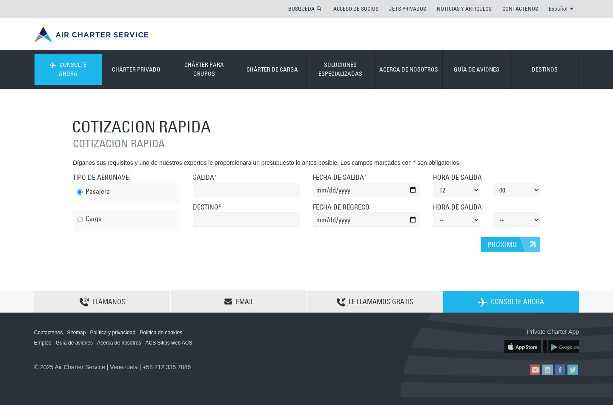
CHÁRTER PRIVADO (136, 69)
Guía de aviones (74, 343)
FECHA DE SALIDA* (340, 177)
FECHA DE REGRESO (341, 207)
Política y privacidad (112, 333)
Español (561, 8)
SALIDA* (205, 177)
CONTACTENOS (520, 8)
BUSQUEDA (301, 8)
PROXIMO (502, 244)
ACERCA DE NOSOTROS (408, 69)
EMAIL (239, 301)
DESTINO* (207, 207)
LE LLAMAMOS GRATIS (375, 302)
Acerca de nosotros (119, 343)
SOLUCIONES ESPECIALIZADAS (340, 69)
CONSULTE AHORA (68, 69)
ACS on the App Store (522, 346)
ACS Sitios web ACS (168, 343)
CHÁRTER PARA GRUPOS (204, 69)
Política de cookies (161, 333)
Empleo (43, 343)
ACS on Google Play (561, 346)
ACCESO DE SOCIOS (355, 8)
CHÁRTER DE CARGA (272, 69)
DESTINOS (545, 69)
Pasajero (93, 192)
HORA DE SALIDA (457, 177)
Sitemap (76, 333)
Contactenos (48, 333)
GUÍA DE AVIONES (476, 69)
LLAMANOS (102, 302)
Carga (89, 219)
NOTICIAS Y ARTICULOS (464, 8)
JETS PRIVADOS (407, 8)
